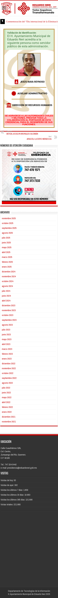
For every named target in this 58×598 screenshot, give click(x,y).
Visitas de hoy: (7, 480)
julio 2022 (6, 387)
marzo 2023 (7, 349)
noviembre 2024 (9, 276)
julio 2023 (6, 329)
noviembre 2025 (9, 218)
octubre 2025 (7, 223)
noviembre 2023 (9, 310)
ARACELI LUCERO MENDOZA (36, 137)
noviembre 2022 (9, 368)
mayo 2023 (6, 339)
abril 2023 (6, 344)
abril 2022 (6, 402)
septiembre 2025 (9, 228)
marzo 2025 (7, 257)
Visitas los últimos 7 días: (12, 490)
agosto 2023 (7, 324)
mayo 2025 (6, 247)
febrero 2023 (7, 353)
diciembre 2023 (8, 305)
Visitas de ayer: (7, 485)
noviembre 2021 (9, 421)
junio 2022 (6, 392)
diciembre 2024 (8, 271)
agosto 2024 (7, 286)
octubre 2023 (7, 315)
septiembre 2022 (9, 378)
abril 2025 (6, 252)
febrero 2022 (7, 407)
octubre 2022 (7, 373)
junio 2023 (6, 334)
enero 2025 (7, 266)
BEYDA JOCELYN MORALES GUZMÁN (22, 132)
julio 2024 (6, 291)
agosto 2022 (7, 382)
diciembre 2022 (8, 363)
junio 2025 (6, 242)
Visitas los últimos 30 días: (12, 494)
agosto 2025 (7, 232)
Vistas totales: (7, 504)
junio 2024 (6, 295)
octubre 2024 (7, 281)
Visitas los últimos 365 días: (13, 499)
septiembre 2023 (9, 320)
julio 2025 (6, 237)
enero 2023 (7, 358)
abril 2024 (6, 300)
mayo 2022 (6, 397)
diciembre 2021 (8, 416)
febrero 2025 (7, 261)
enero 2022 (7, 411)
